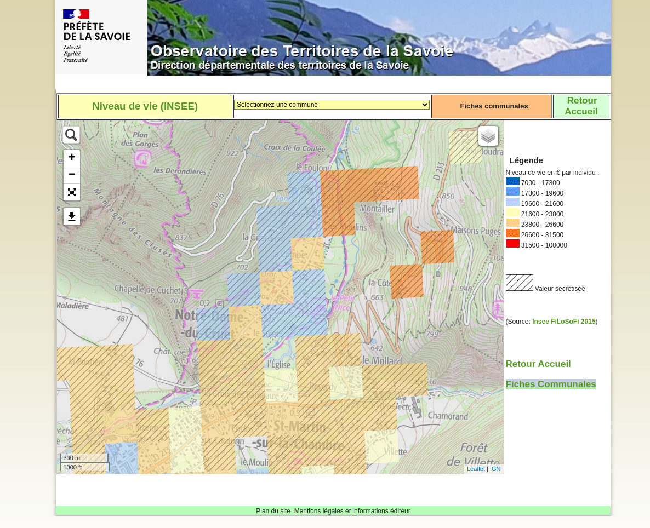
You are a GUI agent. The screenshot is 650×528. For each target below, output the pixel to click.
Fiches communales (494, 106)
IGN (495, 469)
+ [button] (71, 158)
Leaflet (476, 469)
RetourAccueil (581, 106)
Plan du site (273, 511)
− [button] (71, 175)
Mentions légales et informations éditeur (352, 511)
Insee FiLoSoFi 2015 (563, 321)
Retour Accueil (538, 364)
